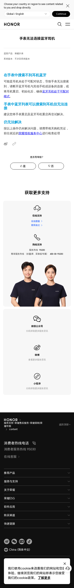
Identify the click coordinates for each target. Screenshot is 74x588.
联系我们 (35, 225)
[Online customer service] (68, 568)
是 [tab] (24, 166)
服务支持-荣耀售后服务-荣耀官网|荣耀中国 (23, 424)
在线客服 (35, 221)
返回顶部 (64, 424)
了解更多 (44, 578)
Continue (61, 14)
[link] (6, 541)
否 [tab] (52, 166)
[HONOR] (11, 419)
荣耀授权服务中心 (30, 133)
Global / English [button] (15, 14)
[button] (14, 541)
